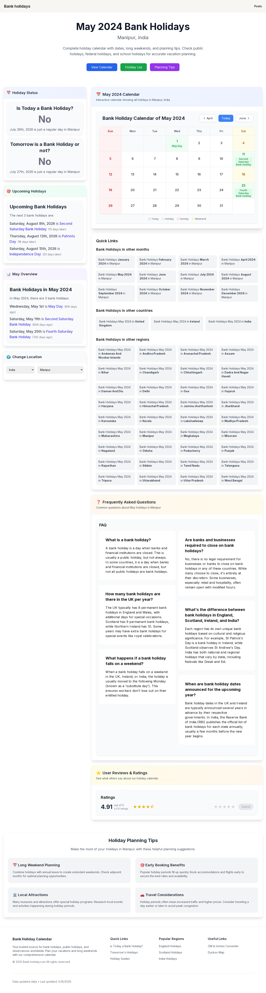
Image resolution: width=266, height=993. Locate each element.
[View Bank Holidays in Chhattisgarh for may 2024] (197, 372)
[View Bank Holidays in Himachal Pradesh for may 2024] (156, 404)
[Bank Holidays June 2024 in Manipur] (156, 276)
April (208, 118)
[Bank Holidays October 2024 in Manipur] (156, 293)
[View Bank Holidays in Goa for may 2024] (197, 389)
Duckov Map (216, 952)
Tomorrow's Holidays (124, 952)
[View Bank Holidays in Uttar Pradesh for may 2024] (197, 478)
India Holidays (168, 958)
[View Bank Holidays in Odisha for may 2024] (156, 449)
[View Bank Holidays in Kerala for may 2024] (156, 419)
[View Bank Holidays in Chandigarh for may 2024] (156, 372)
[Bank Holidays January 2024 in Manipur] (115, 261)
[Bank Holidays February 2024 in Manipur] (156, 261)
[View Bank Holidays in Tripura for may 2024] (115, 478)
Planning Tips (165, 67)
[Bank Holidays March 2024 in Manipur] (197, 261)
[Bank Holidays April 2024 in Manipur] (238, 261)
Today (226, 118)
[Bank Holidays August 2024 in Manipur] (238, 276)
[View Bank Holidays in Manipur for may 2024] (156, 434)
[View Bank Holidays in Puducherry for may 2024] (197, 449)
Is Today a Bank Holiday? (126, 946)
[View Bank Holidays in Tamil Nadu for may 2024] (197, 463)
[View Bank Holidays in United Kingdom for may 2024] (122, 323)
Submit (246, 806)
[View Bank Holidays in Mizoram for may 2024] (238, 434)
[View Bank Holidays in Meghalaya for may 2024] (197, 434)
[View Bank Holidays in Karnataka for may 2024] (115, 419)
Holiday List (133, 67)
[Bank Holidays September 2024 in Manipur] (115, 293)
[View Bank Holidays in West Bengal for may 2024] (238, 478)
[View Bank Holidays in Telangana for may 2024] (238, 463)
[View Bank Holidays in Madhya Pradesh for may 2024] (238, 419)
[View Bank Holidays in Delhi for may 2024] (156, 389)
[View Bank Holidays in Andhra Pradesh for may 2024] (156, 353)
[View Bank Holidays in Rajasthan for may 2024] (115, 463)
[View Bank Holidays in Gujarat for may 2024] (238, 389)
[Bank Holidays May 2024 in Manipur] (115, 276)
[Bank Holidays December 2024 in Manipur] (238, 293)
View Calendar (102, 67)
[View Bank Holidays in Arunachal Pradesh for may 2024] (197, 353)
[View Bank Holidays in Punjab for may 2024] (238, 449)
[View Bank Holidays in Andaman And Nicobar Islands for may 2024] (115, 353)
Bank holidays (17, 6)
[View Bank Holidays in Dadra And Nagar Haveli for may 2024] (238, 372)
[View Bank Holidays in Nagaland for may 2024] (115, 449)
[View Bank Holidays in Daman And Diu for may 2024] (115, 389)
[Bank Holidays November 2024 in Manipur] (197, 293)
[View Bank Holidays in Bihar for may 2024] (115, 372)
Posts (258, 6)
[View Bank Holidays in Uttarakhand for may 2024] (156, 478)
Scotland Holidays (170, 952)
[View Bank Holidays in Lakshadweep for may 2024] (197, 419)
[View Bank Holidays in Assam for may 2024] (238, 353)
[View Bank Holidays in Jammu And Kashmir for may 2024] (197, 404)
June (244, 118)
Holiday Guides (120, 958)
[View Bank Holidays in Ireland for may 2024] (177, 323)
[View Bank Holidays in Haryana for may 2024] (115, 404)
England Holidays (170, 946)
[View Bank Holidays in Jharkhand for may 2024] (238, 404)
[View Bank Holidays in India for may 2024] (232, 323)
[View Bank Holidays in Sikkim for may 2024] (156, 463)
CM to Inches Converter (223, 946)
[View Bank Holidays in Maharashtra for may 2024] (115, 434)
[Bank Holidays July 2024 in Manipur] (197, 276)
